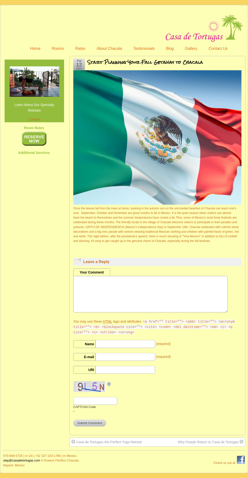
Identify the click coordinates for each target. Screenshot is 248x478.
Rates (80, 48)
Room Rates (34, 128)
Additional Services (34, 153)
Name (89, 344)
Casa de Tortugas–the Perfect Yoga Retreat (106, 442)
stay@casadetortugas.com (21, 460)
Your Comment (92, 272)
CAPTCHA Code (84, 407)
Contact (34, 119)
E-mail (89, 357)
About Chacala (109, 48)
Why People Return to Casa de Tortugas (210, 442)
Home (35, 48)
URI (91, 370)
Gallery (191, 48)
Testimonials (144, 48)
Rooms (58, 48)
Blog (170, 48)
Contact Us (218, 48)
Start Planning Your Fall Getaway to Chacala (145, 62)
